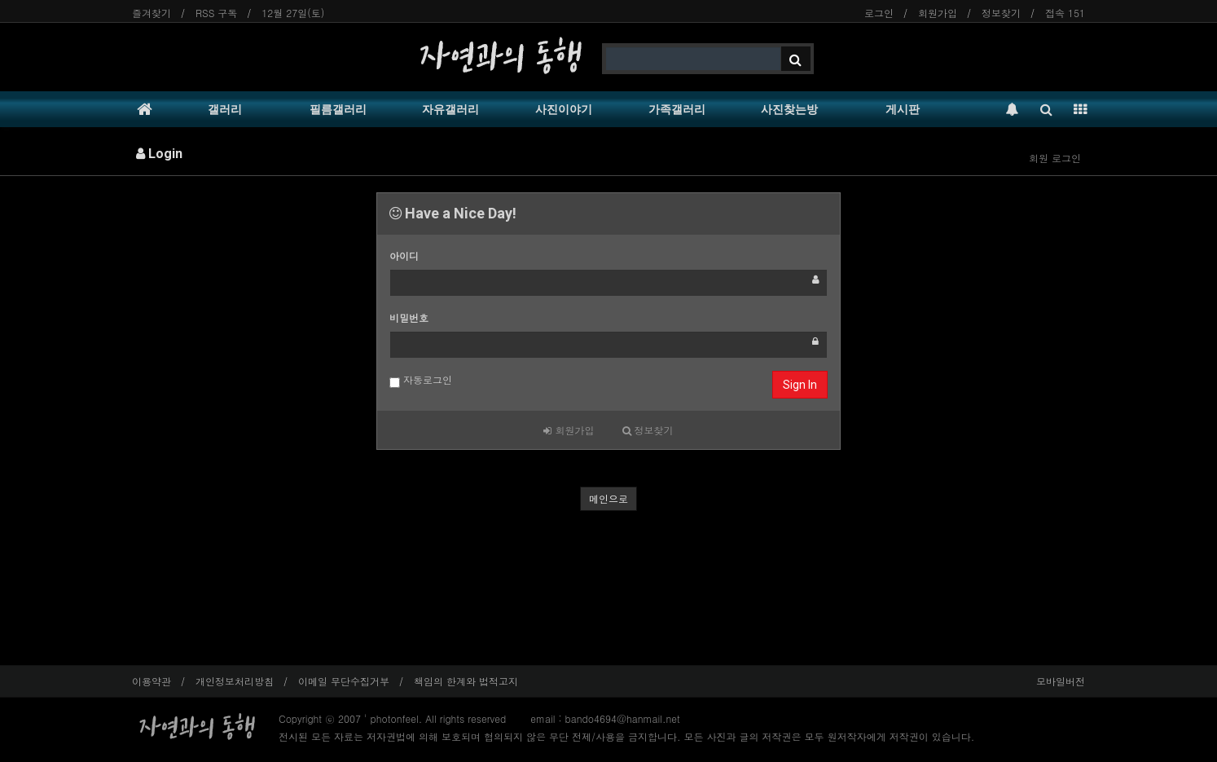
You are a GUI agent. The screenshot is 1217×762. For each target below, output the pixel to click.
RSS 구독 (216, 13)
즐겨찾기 (151, 13)
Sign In (800, 384)
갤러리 (225, 109)
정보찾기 (1001, 13)
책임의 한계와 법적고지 (466, 681)
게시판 (902, 109)
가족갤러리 (676, 109)
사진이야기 (563, 109)
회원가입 (937, 13)
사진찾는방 (789, 109)
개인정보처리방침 (235, 681)
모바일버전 (1060, 681)
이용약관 (151, 681)
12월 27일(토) (292, 13)
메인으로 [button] (608, 498)
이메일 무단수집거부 (343, 681)
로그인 (879, 13)
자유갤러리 (450, 109)
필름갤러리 (338, 109)
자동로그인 (420, 380)
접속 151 (1065, 13)
